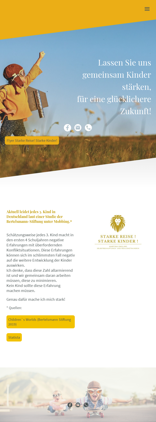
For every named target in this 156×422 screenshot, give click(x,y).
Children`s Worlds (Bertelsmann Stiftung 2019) (39, 321)
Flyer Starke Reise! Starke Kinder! (32, 140)
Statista (14, 337)
